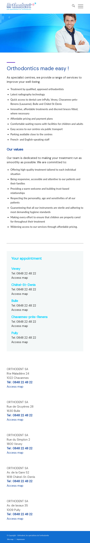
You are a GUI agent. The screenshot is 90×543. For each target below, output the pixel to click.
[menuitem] (72, 6)
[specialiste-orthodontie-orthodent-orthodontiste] (30, 6)
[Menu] (79, 6)
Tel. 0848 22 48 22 (23, 273)
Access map (19, 278)
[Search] (72, 6)
